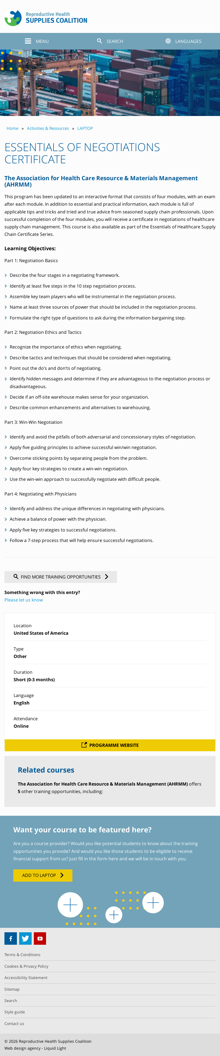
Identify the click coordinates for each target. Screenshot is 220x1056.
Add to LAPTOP (39, 875)
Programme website (114, 745)
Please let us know (23, 600)
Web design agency (22, 1048)
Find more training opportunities (61, 577)
